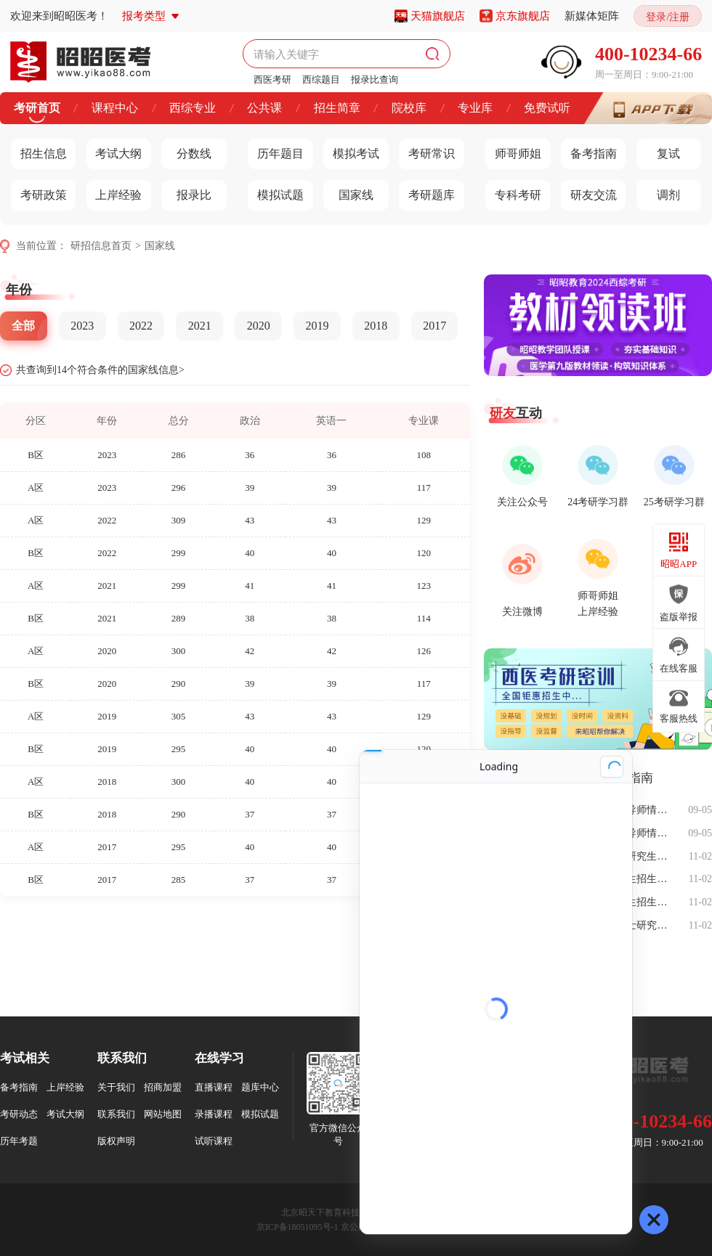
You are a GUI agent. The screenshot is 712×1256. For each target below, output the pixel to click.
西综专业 (192, 108)
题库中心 (260, 1087)
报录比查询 (374, 79)
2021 (199, 325)
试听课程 (213, 1141)
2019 (316, 325)
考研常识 (427, 150)
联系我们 (116, 1114)
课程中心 (115, 108)
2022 (141, 325)
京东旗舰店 (522, 16)
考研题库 (427, 191)
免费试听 (547, 108)
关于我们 (116, 1087)
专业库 (475, 108)
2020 (258, 325)
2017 (434, 325)
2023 (82, 325)
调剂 (658, 191)
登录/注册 (667, 17)
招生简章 (337, 108)
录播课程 (213, 1114)
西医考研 (272, 79)
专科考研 (513, 191)
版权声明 (116, 1141)
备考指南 (589, 150)
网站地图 (163, 1114)
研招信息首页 (101, 245)
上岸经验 (114, 191)
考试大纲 (114, 150)
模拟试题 (276, 191)
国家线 (348, 191)
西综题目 (321, 79)
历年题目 (276, 150)
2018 (375, 325)
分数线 (186, 150)
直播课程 (213, 1087)
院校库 (409, 108)
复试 (658, 150)
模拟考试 (351, 150)
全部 (23, 325)
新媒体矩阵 (592, 16)
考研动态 (19, 1114)
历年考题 (19, 1141)
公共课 (264, 108)
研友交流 (589, 191)
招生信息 (39, 150)
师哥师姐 (513, 150)
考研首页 (37, 108)
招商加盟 (163, 1087)
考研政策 (39, 191)
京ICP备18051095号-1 (297, 1227)
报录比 (186, 191)
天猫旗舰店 (437, 16)
